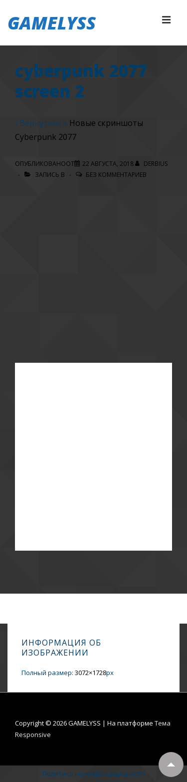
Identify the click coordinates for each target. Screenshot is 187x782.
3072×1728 (90, 672)
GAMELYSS (51, 22)
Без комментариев (116, 174)
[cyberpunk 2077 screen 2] (108, 163)
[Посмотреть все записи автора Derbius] (151, 163)
